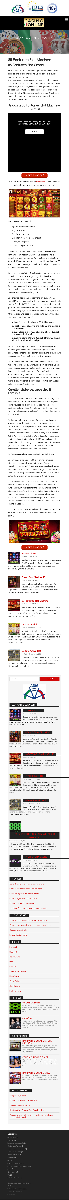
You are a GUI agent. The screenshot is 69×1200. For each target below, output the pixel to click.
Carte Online (15, 981)
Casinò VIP (27, 1018)
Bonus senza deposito (16, 1143)
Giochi (10, 1160)
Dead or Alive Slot (31, 650)
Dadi (11, 961)
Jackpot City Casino (36, 857)
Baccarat (13, 947)
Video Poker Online (18, 971)
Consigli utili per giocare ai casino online (27, 884)
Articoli (10, 1140)
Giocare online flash (18, 930)
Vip (9, 1175)
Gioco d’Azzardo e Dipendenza (19, 1183)
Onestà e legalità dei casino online (24, 893)
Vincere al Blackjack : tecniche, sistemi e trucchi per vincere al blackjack (31, 1116)
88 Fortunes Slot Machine (35, 600)
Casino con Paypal (14, 1146)
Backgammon (15, 991)
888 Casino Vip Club (31, 1003)
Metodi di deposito (14, 1163)
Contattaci (11, 1195)
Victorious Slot (29, 624)
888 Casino (11, 1137)
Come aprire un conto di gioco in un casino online (30, 925)
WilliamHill (40, 182)
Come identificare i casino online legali (26, 888)
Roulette (13, 966)
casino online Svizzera (16, 1149)
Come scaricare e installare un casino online (28, 920)
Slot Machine (15, 957)
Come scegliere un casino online (23, 898)
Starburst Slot (29, 553)
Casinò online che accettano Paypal (24, 1100)
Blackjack (13, 952)
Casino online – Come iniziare (22, 903)
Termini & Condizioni (15, 1192)
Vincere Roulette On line (20, 1105)
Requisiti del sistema (18, 935)
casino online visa (14, 1152)
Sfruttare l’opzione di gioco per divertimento (28, 908)
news (9, 1169)
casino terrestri (13, 1155)
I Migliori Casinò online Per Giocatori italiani (28, 1110)
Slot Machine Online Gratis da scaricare (37, 1042)
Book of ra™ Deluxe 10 (33, 577)
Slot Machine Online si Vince (36, 1073)
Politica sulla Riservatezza (17, 1189)
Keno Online (15, 976)
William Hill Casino (14, 1178)
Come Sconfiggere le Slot (35, 1057)
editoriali (11, 1157)
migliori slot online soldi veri (18, 1166)
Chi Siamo (11, 1186)
